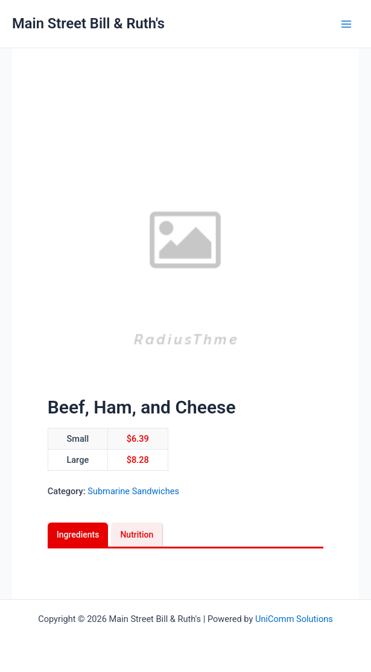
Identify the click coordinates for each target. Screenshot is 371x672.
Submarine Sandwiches (133, 491)
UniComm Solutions (294, 619)
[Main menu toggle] (346, 24)
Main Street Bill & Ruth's (88, 23)
